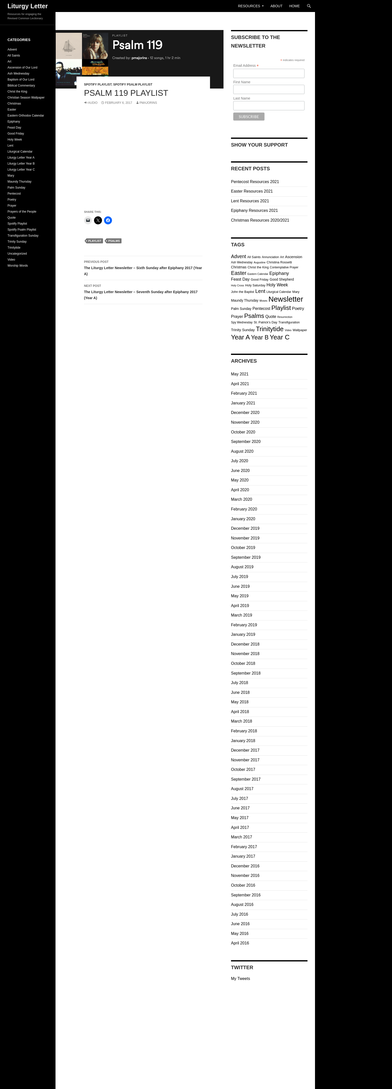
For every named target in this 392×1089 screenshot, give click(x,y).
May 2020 (239, 480)
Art (9, 61)
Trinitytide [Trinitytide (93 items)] (270, 328)
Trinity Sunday (17, 241)
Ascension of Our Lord (22, 67)
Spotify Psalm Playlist (132, 84)
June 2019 (240, 586)
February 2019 (244, 625)
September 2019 (245, 557)
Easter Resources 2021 (252, 191)
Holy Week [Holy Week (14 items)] (277, 284)
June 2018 (240, 692)
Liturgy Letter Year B (21, 163)
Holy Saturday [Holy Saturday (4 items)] (255, 285)
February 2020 (244, 509)
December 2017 (245, 750)
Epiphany (14, 121)
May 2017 (239, 818)
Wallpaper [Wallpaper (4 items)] (299, 330)
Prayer (12, 205)
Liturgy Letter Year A (21, 157)
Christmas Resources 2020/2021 (260, 220)
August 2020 (242, 451)
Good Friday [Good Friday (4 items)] (259, 279)
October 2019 (243, 548)
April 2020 (240, 490)
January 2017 (243, 856)
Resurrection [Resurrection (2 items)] (284, 316)
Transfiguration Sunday (23, 235)
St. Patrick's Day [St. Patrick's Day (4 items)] (265, 322)
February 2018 (244, 731)
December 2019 (245, 528)
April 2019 (240, 606)
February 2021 (244, 393)
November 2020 (245, 422)
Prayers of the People (22, 211)
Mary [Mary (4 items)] (296, 292)
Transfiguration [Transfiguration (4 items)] (289, 322)
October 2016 (243, 885)
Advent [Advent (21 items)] (238, 256)
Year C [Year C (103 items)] (280, 337)
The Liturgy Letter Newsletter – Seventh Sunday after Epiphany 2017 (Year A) (143, 291)
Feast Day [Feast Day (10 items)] (240, 279)
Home (294, 6)
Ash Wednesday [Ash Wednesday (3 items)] (241, 262)
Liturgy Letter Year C (21, 169)
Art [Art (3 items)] (282, 257)
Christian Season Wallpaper (26, 97)
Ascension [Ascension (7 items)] (293, 257)
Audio (93, 103)
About (276, 6)
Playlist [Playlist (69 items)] (281, 307)
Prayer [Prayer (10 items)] (237, 316)
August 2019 (242, 567)
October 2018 (243, 663)
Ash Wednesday (18, 73)
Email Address (246, 65)
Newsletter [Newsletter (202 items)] (285, 299)
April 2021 (240, 384)
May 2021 (239, 374)
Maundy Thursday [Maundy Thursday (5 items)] (244, 300)
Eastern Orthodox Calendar (26, 115)
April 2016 (240, 943)
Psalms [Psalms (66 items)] (254, 315)
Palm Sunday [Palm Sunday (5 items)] (241, 309)
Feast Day (14, 127)
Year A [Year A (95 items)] (240, 337)
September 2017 (245, 779)
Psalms (114, 240)
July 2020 (239, 461)
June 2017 (240, 808)
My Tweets (240, 978)
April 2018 (240, 712)
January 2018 (243, 741)
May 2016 (239, 933)
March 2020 (241, 499)
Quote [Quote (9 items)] (270, 316)
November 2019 (245, 538)
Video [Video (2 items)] (288, 330)
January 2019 (243, 634)
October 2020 (243, 432)
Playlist (94, 240)
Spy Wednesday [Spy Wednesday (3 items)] (241, 322)
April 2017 (240, 827)
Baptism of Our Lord (21, 79)
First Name (241, 82)
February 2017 (244, 847)
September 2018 (245, 673)
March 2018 (241, 721)
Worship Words (18, 265)
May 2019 (239, 596)
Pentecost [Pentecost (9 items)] (261, 308)
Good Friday (16, 133)
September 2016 (245, 895)
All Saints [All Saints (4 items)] (254, 257)
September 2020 (245, 441)
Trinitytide (14, 247)
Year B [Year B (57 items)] (259, 337)
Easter (12, 109)
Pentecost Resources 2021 (255, 182)
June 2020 (240, 470)
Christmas (14, 103)
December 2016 (245, 866)
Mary (11, 175)
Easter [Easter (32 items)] (238, 273)
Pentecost (14, 193)
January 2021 (243, 403)
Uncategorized (17, 253)
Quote (12, 217)
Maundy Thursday (20, 181)
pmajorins (148, 103)
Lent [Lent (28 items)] (260, 291)
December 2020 (245, 412)
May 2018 (239, 702)
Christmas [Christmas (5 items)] (238, 267)
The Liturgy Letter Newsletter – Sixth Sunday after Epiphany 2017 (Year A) (143, 267)
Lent (10, 145)
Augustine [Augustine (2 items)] (260, 262)
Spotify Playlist (98, 84)
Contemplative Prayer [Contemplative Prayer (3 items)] (284, 267)
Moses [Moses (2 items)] (263, 300)
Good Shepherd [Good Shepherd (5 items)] (282, 279)
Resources (249, 6)
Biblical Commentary (21, 85)
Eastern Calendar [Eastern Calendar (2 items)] (258, 273)
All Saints (14, 55)
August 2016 (242, 904)
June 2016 (240, 924)
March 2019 (241, 615)
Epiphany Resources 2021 (254, 210)
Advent (12, 49)
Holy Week (15, 139)
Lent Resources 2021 (250, 201)
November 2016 (245, 875)
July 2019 (239, 577)
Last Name (241, 98)
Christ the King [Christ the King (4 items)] (258, 267)
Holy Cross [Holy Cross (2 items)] (237, 285)
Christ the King (17, 91)
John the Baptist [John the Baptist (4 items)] (242, 292)
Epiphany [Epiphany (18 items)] (279, 273)
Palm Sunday (16, 187)
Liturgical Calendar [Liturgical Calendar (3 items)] (278, 292)
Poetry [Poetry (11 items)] (298, 308)
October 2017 (243, 769)
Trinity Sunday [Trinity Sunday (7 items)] (243, 330)
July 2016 (239, 914)
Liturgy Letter (28, 6)
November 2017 (245, 760)
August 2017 (242, 789)
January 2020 (243, 519)
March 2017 (241, 837)
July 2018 (239, 683)
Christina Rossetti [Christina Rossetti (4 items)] (279, 262)
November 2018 (245, 654)
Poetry (12, 199)
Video (11, 259)
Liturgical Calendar (20, 151)
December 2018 (245, 644)
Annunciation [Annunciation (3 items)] (270, 257)
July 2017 (239, 798)
